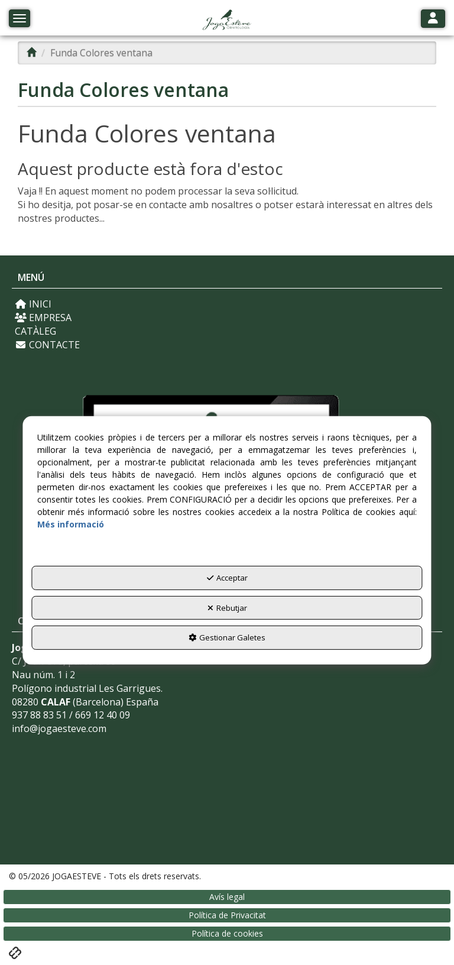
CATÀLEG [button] (35, 331)
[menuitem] (227, 304)
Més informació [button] (70, 524)
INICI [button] (33, 303)
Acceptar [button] (227, 577)
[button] (226, 21)
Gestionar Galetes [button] (227, 637)
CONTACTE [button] (47, 344)
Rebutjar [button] (227, 608)
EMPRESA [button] (43, 317)
